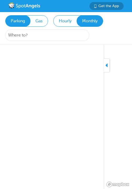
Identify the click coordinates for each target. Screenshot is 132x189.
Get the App (106, 6)
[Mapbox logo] (117, 184)
